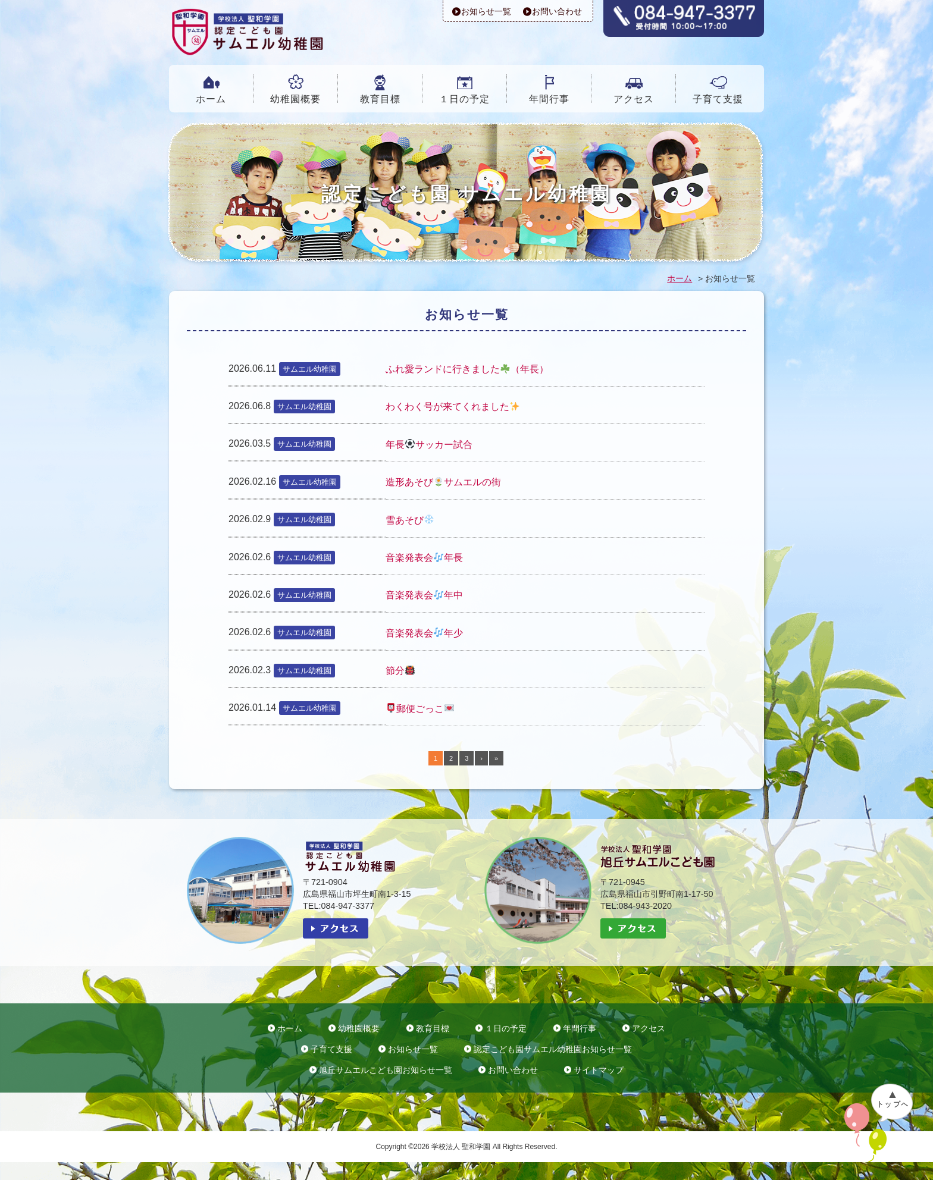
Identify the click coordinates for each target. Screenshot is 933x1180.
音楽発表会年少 (424, 633)
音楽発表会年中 (424, 595)
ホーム (211, 99)
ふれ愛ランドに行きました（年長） (467, 369)
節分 (400, 671)
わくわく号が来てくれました (452, 406)
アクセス (633, 99)
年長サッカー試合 (429, 445)
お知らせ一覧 (486, 11)
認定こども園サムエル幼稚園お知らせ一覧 (553, 1049)
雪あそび (410, 520)
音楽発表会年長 (424, 558)
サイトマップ (599, 1070)
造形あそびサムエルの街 (443, 482)
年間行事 (549, 99)
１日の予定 (464, 99)
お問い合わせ (557, 11)
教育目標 (380, 99)
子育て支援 (718, 99)
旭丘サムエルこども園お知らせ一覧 (385, 1070)
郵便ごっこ (420, 709)
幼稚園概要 (295, 99)
